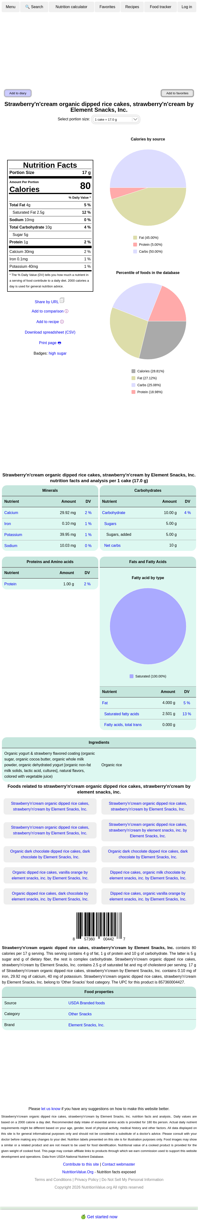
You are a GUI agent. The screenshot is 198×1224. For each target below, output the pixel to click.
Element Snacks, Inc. (86, 1025)
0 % (88, 545)
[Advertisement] (99, 48)
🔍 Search (34, 7)
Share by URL (50, 302)
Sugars (110, 524)
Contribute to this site (81, 1164)
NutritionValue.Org (77, 1172)
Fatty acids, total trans (123, 725)
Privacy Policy (87, 1180)
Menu (10, 7)
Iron (7, 524)
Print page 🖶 (50, 343)
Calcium (11, 513)
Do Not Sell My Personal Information (133, 1180)
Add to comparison (48, 311)
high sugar (58, 353)
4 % (187, 513)
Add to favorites (177, 93)
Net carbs (112, 545)
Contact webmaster (118, 1164)
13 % (186, 714)
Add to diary (17, 93)
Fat (105, 703)
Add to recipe (47, 322)
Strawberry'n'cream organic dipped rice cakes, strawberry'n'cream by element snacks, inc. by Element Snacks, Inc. (148, 830)
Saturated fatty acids (121, 714)
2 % (88, 513)
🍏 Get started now (99, 1216)
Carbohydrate (113, 513)
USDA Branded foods (86, 1003)
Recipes (132, 7)
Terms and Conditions (53, 1180)
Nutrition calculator (72, 7)
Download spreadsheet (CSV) (50, 332)
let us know (50, 1109)
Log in (187, 7)
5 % (187, 703)
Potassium (13, 535)
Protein (10, 584)
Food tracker (160, 7)
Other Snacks (80, 1014)
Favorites (107, 7)
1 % (88, 524)
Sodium (10, 545)
